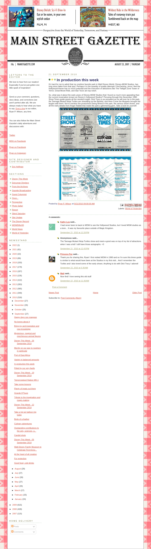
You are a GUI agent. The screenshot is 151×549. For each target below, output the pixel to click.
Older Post (137, 292)
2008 (14, 509)
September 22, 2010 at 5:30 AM (74, 268)
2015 (14, 275)
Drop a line (20, 108)
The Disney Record (20, 221)
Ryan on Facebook (17, 147)
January (18, 499)
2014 (14, 280)
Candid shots (20, 435)
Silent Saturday (18, 213)
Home (95, 292)
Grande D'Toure (21, 393)
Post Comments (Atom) (71, 298)
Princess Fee (66, 254)
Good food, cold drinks (24, 463)
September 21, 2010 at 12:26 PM (74, 232)
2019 (14, 258)
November (19, 305)
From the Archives (20, 186)
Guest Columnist (19, 194)
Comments (17, 532)
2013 (14, 284)
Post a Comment (59, 287)
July (17, 473)
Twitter (12, 135)
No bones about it (22, 322)
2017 (14, 267)
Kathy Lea (65, 222)
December (19, 301)
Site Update (17, 217)
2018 (14, 262)
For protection (20, 458)
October (18, 309)
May (17, 482)
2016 (14, 271)
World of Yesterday (133, 208)
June (17, 477)
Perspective (17, 202)
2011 (14, 293)
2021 (14, 249)
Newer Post (54, 292)
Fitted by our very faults (24, 368)
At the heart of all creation (25, 454)
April (17, 486)
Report (15, 210)
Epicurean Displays (20, 183)
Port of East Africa (22, 355)
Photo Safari (17, 206)
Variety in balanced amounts (26, 360)
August (18, 469)
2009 (14, 505)
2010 (14, 297)
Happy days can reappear (25, 317)
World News (17, 229)
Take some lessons (22, 384)
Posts (15, 526)
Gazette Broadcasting (21, 190)
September (20, 314)
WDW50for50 (18, 225)
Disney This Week (20, 179)
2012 (14, 289)
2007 (14, 514)
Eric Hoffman (17, 167)
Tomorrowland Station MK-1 (26, 380)
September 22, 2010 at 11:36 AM (74, 281)
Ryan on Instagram (17, 153)
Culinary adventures (23, 424)
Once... (15, 198)
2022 (14, 245)
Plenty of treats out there (25, 389)
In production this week (24, 364)
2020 (14, 254)
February (19, 495)
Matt (62, 273)
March (18, 490)
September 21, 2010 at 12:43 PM (74, 248)
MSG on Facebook (17, 141)
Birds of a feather (21, 419)
